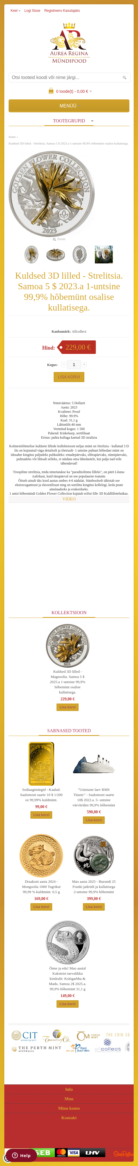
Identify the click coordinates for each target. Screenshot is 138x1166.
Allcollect (79, 331)
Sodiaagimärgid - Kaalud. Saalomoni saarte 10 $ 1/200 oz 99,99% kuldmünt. (41, 794)
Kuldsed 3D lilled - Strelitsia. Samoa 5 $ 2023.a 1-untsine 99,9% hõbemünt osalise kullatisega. (69, 143)
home (12, 136)
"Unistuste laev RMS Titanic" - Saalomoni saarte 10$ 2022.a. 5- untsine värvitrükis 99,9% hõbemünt (94, 797)
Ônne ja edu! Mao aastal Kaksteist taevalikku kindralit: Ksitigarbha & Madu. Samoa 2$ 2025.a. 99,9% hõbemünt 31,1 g (67, 978)
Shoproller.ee (124, 1154)
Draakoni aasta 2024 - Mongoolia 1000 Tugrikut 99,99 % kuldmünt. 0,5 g (41, 886)
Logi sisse (32, 11)
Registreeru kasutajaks (62, 11)
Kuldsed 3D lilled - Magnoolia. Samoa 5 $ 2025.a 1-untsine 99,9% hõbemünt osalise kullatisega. (67, 681)
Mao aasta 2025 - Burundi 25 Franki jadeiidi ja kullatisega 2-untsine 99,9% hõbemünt (94, 886)
